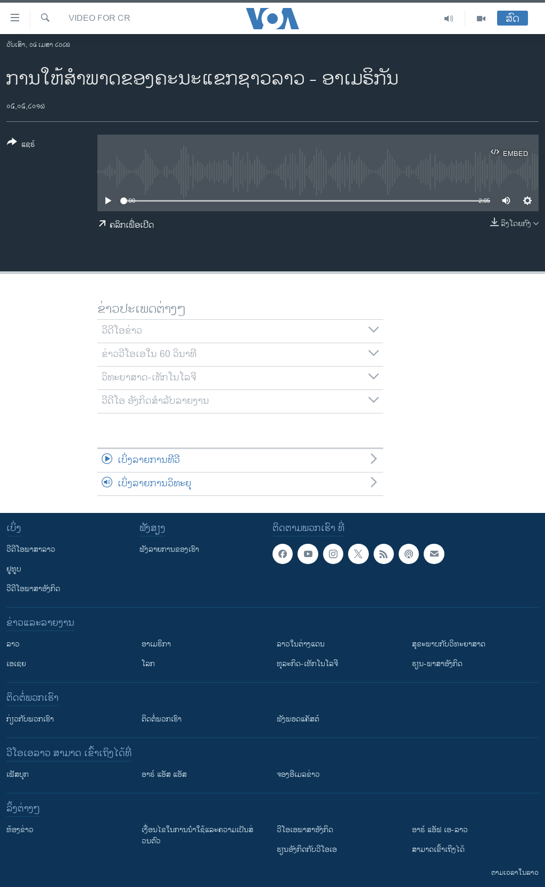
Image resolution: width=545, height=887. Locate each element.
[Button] (21, 145)
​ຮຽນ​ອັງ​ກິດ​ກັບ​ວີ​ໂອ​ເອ (307, 849)
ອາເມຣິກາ (156, 644)
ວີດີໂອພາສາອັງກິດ (33, 588)
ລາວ (13, 644)
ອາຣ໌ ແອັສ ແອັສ (164, 774)
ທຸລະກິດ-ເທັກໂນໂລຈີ (307, 663)
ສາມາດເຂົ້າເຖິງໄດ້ (438, 849)
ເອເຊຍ (16, 663)
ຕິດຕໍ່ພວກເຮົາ (161, 719)
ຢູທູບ (13, 569)
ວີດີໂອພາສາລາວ (30, 549)
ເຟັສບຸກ (17, 774)
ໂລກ (148, 663)
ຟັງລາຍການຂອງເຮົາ (169, 549)
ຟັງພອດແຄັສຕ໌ (298, 719)
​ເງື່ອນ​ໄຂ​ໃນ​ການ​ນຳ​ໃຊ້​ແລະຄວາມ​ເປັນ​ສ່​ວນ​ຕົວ (197, 835)
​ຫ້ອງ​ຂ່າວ (20, 829)
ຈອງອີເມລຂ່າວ (298, 774)
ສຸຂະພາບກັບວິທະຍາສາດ (448, 644)
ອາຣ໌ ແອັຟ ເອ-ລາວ (440, 829)
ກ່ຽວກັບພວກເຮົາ (30, 719)
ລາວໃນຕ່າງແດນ (301, 644)
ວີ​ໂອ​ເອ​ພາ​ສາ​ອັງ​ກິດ (305, 829)
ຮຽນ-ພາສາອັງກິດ (437, 663)
